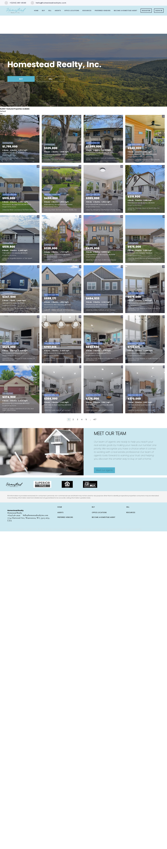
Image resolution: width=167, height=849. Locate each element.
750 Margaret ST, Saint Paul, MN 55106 (57, 255)
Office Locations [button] (71, 11)
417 (94, 419)
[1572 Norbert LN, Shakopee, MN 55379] (103, 339)
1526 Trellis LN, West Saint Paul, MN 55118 (57, 405)
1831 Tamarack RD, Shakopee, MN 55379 (57, 353)
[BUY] (21, 79)
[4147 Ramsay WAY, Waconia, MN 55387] (61, 289)
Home (36, 11)
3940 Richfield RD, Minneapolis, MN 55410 (100, 153)
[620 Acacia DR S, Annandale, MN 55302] (19, 389)
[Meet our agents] (104, 470)
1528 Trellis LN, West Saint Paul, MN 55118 (99, 405)
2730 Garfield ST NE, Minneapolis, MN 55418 (100, 255)
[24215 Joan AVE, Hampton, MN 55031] (145, 239)
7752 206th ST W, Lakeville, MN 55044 (14, 253)
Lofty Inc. (20, 529)
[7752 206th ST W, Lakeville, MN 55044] (19, 239)
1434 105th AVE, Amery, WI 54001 (13, 153)
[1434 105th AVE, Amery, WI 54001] (19, 139)
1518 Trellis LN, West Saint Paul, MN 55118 (141, 405)
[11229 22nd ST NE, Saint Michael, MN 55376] (19, 189)
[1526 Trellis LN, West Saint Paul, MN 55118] (61, 389)
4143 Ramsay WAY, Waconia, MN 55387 (99, 305)
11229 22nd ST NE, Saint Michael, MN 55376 (16, 204)
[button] (60, 508)
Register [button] (146, 10)
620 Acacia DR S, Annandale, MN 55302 (15, 403)
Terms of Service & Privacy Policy (66, 529)
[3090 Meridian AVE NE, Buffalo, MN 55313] (145, 189)
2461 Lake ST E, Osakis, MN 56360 (13, 303)
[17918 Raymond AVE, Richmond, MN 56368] (145, 139)
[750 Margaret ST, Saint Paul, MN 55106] (61, 239)
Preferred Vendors (102, 11)
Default (3, 111)
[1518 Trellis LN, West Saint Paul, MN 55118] (145, 389)
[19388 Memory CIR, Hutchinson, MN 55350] (61, 189)
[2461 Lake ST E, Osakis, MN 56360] (19, 289)
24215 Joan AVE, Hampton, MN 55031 (140, 253)
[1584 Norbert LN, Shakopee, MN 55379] (19, 339)
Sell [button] (49, 11)
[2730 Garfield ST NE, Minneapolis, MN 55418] (103, 239)
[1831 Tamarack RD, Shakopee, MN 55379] (61, 339)
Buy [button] (43, 11)
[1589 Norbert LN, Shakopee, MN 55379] (145, 339)
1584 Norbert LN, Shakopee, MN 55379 (14, 353)
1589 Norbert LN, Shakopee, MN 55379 (140, 353)
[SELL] (50, 79)
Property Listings (116, 529)
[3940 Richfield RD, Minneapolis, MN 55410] (103, 139)
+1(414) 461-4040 (13, 515)
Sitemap (127, 529)
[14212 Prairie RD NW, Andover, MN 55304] (103, 189)
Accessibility (137, 529)
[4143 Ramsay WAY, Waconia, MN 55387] (103, 289)
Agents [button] (58, 11)
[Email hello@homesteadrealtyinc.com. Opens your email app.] (48, 3)
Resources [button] (87, 11)
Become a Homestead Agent (125, 11)
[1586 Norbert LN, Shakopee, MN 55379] (145, 289)
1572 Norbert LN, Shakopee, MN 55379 (98, 353)
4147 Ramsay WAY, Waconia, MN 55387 (57, 305)
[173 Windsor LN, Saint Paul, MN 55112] (61, 139)
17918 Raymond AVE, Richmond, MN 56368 (142, 154)
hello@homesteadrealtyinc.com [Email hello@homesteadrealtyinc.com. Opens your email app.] (35, 515)
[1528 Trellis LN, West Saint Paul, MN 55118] (103, 389)
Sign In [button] (158, 10)
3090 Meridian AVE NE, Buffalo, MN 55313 (141, 203)
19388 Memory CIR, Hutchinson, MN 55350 (58, 204)
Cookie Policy (86, 529)
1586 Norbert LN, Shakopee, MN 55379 (140, 303)
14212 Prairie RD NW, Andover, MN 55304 (99, 204)
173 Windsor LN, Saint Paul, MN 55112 (56, 154)
